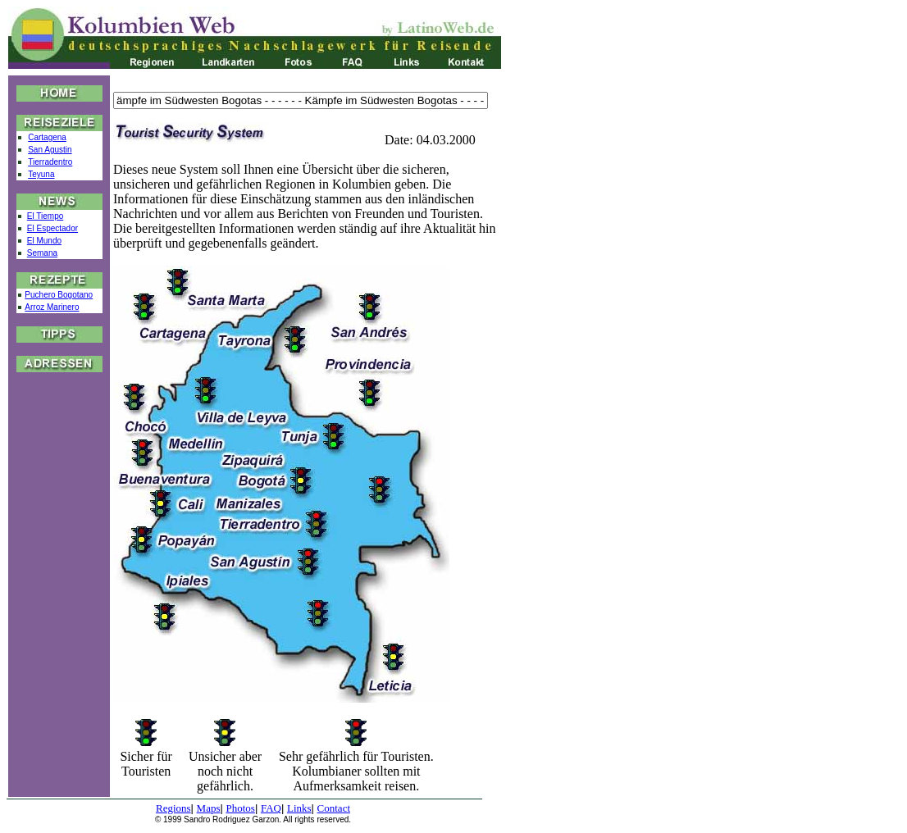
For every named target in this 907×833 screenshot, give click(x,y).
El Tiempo (45, 216)
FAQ (271, 808)
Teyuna (41, 174)
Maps (209, 808)
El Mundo (44, 240)
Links (299, 808)
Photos (240, 808)
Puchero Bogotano (59, 294)
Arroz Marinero (52, 307)
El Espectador (52, 228)
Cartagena (47, 137)
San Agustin (49, 149)
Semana (42, 252)
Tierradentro (50, 161)
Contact (333, 808)
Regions (173, 808)
